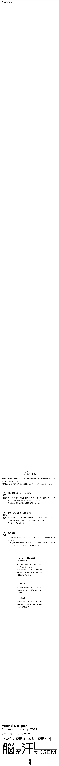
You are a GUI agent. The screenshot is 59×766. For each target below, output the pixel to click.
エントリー (29, 761)
